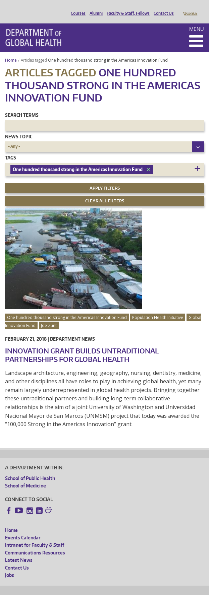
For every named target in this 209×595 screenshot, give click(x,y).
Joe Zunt (49, 316)
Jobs (9, 566)
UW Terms (121, 588)
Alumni (94, 8)
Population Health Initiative (157, 308)
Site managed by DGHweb (161, 588)
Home (11, 51)
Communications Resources (35, 543)
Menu (196, 19)
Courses (76, 8)
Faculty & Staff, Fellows (126, 8)
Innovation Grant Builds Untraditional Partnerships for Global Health (82, 345)
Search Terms (22, 106)
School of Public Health (30, 469)
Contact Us (162, 8)
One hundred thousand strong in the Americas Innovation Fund (108, 51)
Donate (189, 8)
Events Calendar (23, 528)
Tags (10, 148)
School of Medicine (25, 476)
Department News (72, 329)
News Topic (18, 127)
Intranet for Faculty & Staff (34, 535)
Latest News (19, 550)
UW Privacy (94, 588)
